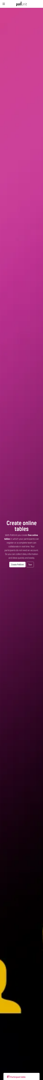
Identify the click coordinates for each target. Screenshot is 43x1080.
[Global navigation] (3, 4)
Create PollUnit (17, 565)
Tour (30, 565)
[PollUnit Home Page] (21, 5)
